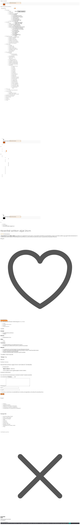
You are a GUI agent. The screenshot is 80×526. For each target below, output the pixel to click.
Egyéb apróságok (12, 93)
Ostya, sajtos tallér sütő (13, 21)
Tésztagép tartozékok (13, 64)
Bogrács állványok (12, 39)
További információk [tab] (7, 324)
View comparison (4, 523)
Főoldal (16, 13)
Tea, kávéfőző (15, 74)
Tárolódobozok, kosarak (14, 94)
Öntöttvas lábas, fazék (8, 417)
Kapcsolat (17, 37)
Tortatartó (14, 17)
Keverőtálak (22, 321)
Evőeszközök (15, 55)
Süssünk (7, 10)
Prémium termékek (10, 96)
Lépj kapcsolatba (6, 406)
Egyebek (11, 65)
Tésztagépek (11, 56)
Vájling (16, 32)
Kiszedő (13, 71)
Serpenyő (11, 12)
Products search (6, 2)
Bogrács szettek (12, 38)
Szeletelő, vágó (15, 85)
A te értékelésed (4, 376)
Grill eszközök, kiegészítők (12, 51)
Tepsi (10, 11)
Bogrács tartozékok (13, 40)
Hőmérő (13, 70)
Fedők (13, 67)
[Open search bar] (3, 139)
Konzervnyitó (15, 82)
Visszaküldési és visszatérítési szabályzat (12, 409)
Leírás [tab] (4, 323)
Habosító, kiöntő (15, 77)
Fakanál (13, 69)
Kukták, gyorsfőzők (13, 26)
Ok (69, 524)
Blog (16, 35)
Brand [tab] (4, 325)
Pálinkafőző (11, 24)
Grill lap (10, 45)
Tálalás (10, 53)
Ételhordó (14, 75)
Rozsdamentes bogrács (14, 42)
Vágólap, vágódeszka (13, 62)
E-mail (2, 391)
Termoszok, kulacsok (13, 90)
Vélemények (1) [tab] (6, 326)
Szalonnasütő (11, 47)
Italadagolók (14, 81)
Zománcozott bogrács (13, 41)
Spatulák (14, 16)
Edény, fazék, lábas (13, 27)
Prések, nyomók (12, 59)
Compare (8, 99)
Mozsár (13, 68)
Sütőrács (14, 72)
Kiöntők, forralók (12, 25)
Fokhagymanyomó (13, 60)
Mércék (16, 21)
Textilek (10, 92)
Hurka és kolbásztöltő (13, 63)
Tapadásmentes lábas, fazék (9, 426)
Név (1, 389)
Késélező (14, 73)
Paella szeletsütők (12, 48)
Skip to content (3, 0)
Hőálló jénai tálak (18, 23)
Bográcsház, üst (12, 37)
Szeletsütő (11, 13)
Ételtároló (14, 76)
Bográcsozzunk (9, 36)
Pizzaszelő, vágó (15, 86)
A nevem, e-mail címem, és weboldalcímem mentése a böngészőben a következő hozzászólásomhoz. (23, 393)
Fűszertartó (14, 79)
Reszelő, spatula (15, 78)
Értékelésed (3, 387)
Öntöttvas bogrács (13, 43)
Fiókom (4, 405)
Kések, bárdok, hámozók (12, 58)
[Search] (4, 4)
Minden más (8, 91)
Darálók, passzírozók (13, 61)
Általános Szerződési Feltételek (10, 407)
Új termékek (8, 97)
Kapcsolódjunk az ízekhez (5, 6)
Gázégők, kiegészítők (13, 49)
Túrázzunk (8, 89)
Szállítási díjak (18, 34)
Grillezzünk (8, 44)
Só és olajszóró (15, 84)
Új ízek (7, 98)
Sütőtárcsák (11, 46)
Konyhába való (9, 52)
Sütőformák (14, 18)
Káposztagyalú (15, 83)
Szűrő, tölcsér (15, 66)
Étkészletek (14, 54)
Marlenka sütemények (10, 95)
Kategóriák (3, 8)
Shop (7, 100)
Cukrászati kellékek (13, 14)
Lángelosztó (14, 80)
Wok (10, 23)
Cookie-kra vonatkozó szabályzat (10, 408)
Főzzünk (7, 22)
